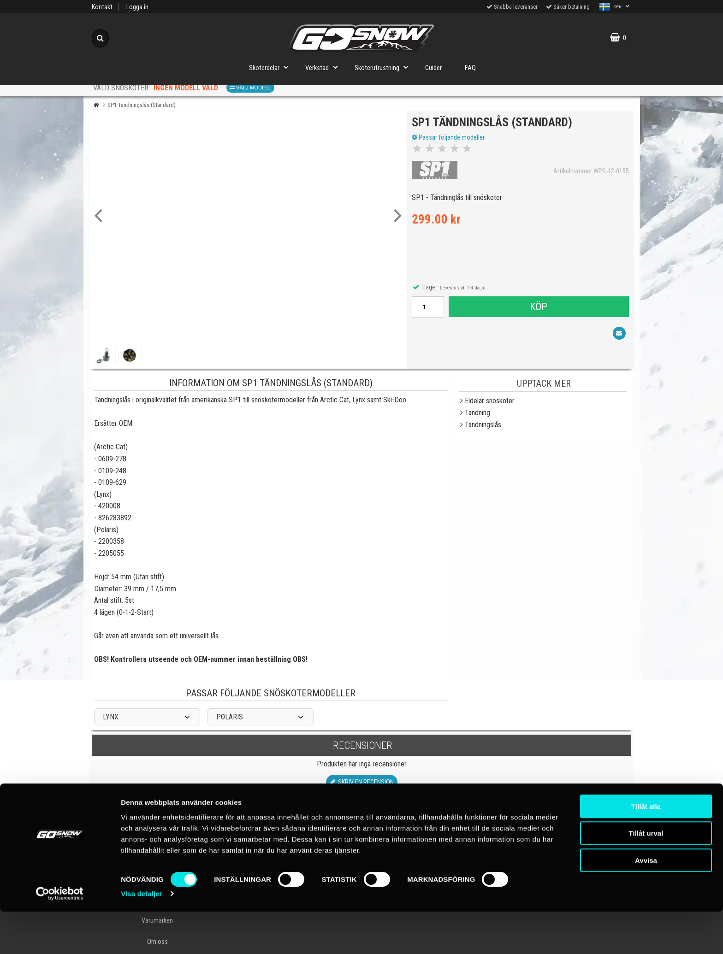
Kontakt (102, 7)
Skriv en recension (362, 782)
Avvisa (646, 902)
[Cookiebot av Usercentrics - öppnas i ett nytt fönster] (59, 936)
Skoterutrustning (384, 67)
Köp (538, 309)
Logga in (137, 7)
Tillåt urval (646, 875)
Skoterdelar (271, 67)
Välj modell (250, 87)
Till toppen (362, 819)
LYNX (111, 717)
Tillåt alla (646, 848)
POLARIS (229, 717)
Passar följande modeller (450, 139)
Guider (433, 68)
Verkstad (324, 67)
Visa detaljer (141, 936)
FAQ (470, 68)
